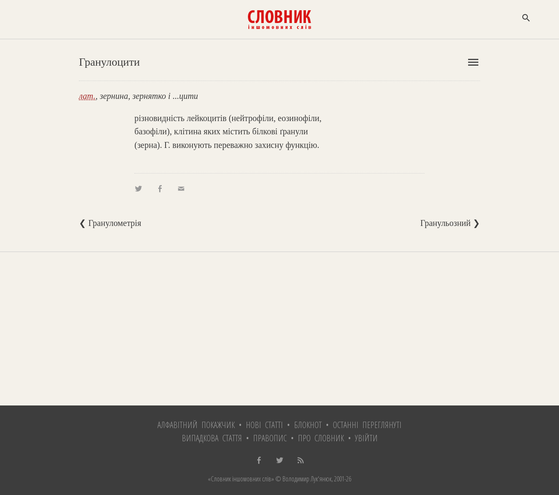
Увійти (366, 438)
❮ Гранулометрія (110, 223)
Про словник (321, 438)
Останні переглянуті (367, 425)
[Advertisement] (279, 328)
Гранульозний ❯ (450, 223)
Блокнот (308, 425)
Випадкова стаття (212, 438)
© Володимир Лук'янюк (303, 478)
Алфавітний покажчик (196, 425)
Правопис (270, 438)
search (526, 18)
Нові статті (264, 425)
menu (473, 62)
